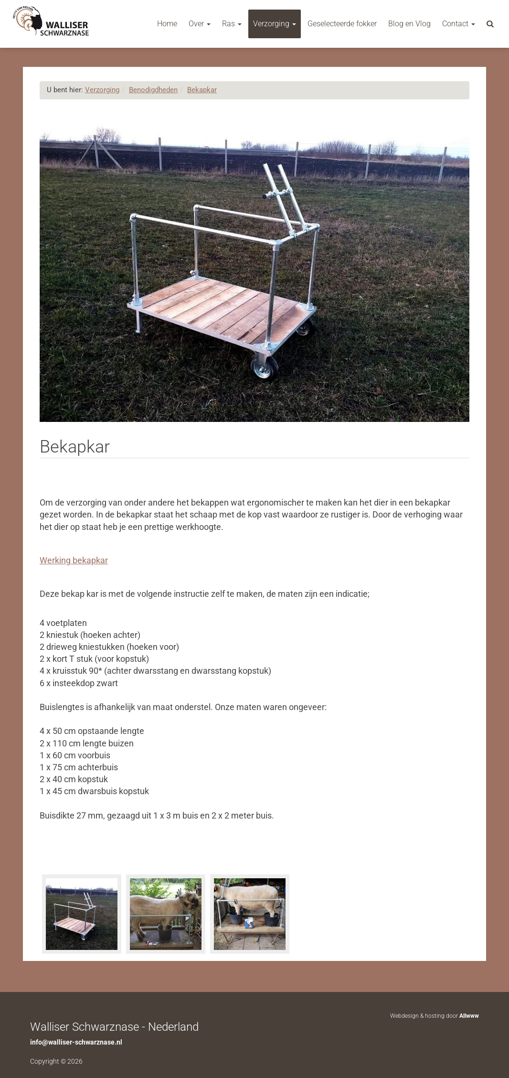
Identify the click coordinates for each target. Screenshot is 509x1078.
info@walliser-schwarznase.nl (76, 1042)
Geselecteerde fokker (342, 23)
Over (200, 23)
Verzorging (274, 23)
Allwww (469, 1016)
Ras (232, 23)
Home (167, 23)
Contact (458, 23)
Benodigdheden (153, 90)
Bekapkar (202, 90)
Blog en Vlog (409, 23)
